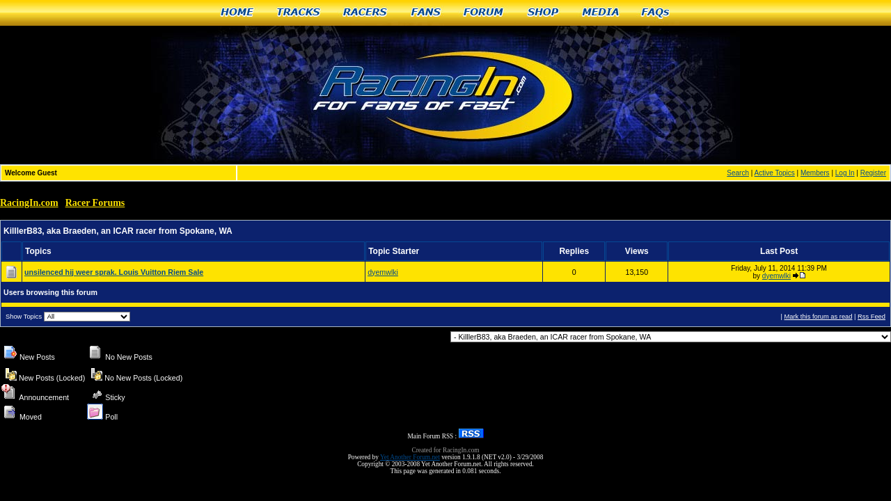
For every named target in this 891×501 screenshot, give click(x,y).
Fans (426, 13)
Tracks (298, 13)
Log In (845, 173)
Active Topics (775, 173)
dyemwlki (383, 272)
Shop (543, 13)
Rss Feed (871, 316)
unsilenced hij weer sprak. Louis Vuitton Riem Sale (113, 272)
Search (738, 173)
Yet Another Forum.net (410, 457)
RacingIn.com (29, 203)
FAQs (656, 13)
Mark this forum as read (818, 316)
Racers (366, 13)
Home (237, 13)
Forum (484, 13)
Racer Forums (95, 203)
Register (873, 173)
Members (815, 173)
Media (601, 13)
